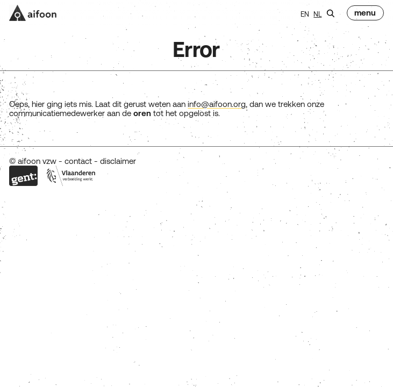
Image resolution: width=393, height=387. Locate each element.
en (305, 14)
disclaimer (118, 161)
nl (317, 14)
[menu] (365, 13)
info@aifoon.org (217, 104)
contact (78, 161)
